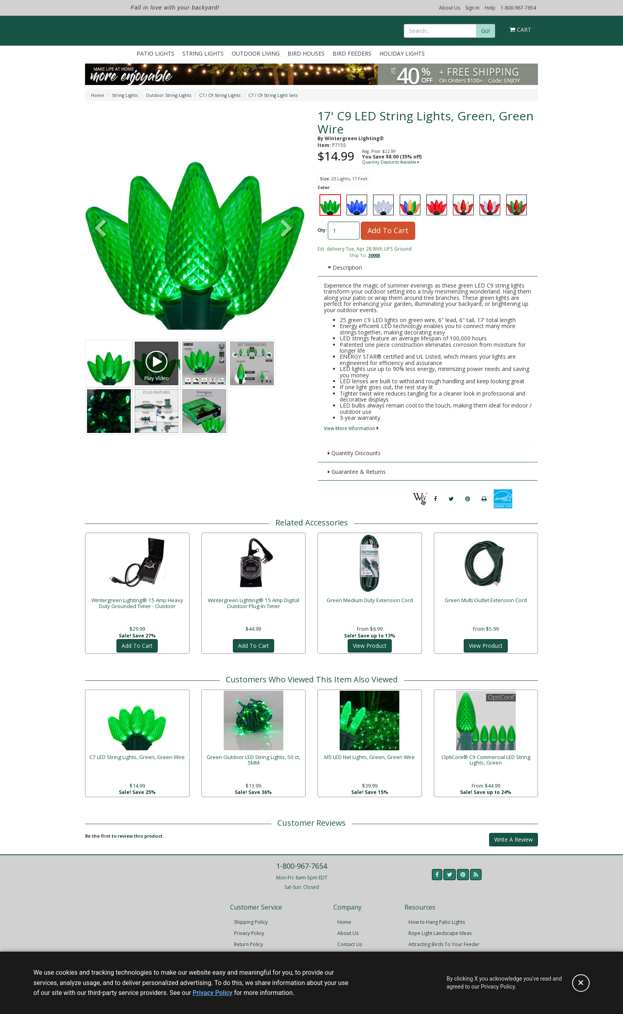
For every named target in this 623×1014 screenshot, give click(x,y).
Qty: (322, 230)
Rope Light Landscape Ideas (440, 930)
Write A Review (513, 836)
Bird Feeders (352, 53)
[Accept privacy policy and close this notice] (581, 983)
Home (97, 95)
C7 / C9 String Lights (219, 95)
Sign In (472, 7)
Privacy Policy (249, 930)
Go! (485, 31)
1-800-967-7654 (518, 7)
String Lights (203, 53)
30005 (374, 255)
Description (345, 267)
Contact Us (349, 942)
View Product (370, 641)
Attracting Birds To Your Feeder (444, 942)
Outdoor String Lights (168, 95)
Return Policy (248, 942)
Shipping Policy (251, 919)
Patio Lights (155, 53)
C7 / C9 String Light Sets (273, 95)
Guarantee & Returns (357, 471)
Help (490, 7)
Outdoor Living (256, 53)
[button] (286, 229)
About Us (449, 7)
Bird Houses (306, 53)
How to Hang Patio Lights (436, 919)
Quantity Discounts (354, 453)
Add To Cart (388, 230)
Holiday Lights (402, 53)
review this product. (141, 833)
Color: (324, 187)
